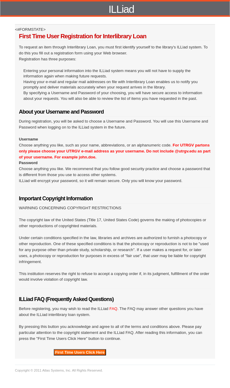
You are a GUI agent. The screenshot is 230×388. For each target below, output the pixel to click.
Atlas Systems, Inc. (56, 370)
